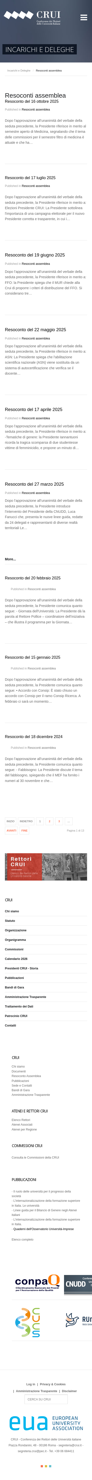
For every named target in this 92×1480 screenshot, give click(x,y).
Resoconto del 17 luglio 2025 (30, 178)
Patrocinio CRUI (16, 1016)
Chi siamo (12, 911)
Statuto (10, 921)
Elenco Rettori (21, 1120)
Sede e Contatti (22, 1085)
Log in (30, 1384)
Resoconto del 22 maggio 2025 (35, 329)
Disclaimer (69, 1391)
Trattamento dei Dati (19, 1006)
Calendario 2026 (16, 959)
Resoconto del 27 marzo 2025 (34, 484)
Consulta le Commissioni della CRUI (35, 1157)
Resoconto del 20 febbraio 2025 (33, 578)
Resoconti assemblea (36, 109)
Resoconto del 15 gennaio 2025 (32, 657)
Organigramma (15, 940)
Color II (46, 1466)
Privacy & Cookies (53, 1384)
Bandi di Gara (14, 987)
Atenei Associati (22, 1124)
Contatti (10, 1025)
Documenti (19, 1071)
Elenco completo (23, 1239)
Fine (24, 830)
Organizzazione (15, 930)
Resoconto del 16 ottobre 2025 (32, 101)
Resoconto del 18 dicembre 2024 (34, 737)
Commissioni (14, 949)
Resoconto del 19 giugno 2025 (35, 255)
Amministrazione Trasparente (25, 997)
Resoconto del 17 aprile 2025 (33, 409)
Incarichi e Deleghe (18, 70)
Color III (50, 1466)
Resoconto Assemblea (26, 1076)
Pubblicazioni (14, 978)
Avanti (11, 830)
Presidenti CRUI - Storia (21, 968)
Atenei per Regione (24, 1129)
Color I (42, 1466)
